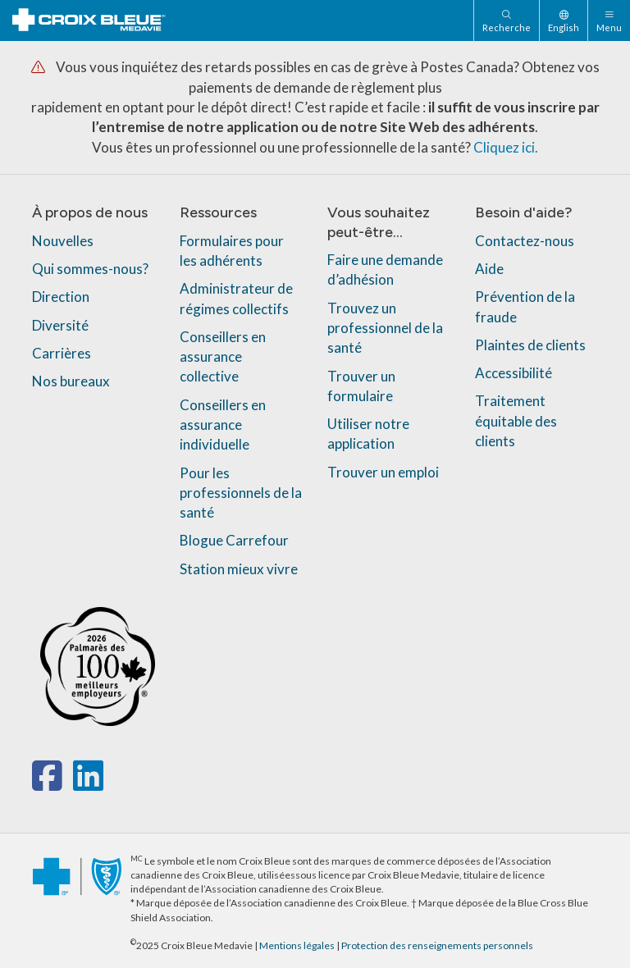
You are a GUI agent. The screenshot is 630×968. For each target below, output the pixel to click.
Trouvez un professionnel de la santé (385, 328)
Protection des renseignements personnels (437, 945)
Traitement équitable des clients (516, 421)
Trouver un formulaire (361, 386)
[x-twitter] (71, 784)
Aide (489, 268)
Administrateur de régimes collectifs (236, 298)
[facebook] (50, 784)
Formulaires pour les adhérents (232, 250)
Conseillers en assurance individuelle (223, 425)
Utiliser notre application (368, 433)
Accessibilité (513, 372)
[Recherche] (506, 21)
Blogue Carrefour (234, 540)
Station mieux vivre (239, 569)
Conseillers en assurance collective (223, 357)
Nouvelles (63, 240)
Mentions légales (297, 945)
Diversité (60, 325)
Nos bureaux (71, 381)
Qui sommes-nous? (90, 268)
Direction (60, 296)
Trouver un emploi (383, 472)
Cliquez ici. (505, 147)
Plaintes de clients (530, 345)
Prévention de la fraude (525, 306)
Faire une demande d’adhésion (385, 269)
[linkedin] (88, 784)
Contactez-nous (524, 240)
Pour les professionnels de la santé (241, 493)
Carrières (61, 353)
